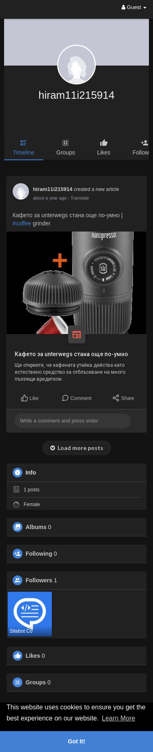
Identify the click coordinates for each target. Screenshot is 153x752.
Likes (33, 655)
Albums (36, 527)
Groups (36, 682)
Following (39, 553)
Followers (39, 580)
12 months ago (48, 197)
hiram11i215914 (76, 95)
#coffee (22, 223)
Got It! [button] (76, 741)
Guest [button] (134, 7)
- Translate (74, 197)
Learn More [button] (118, 718)
